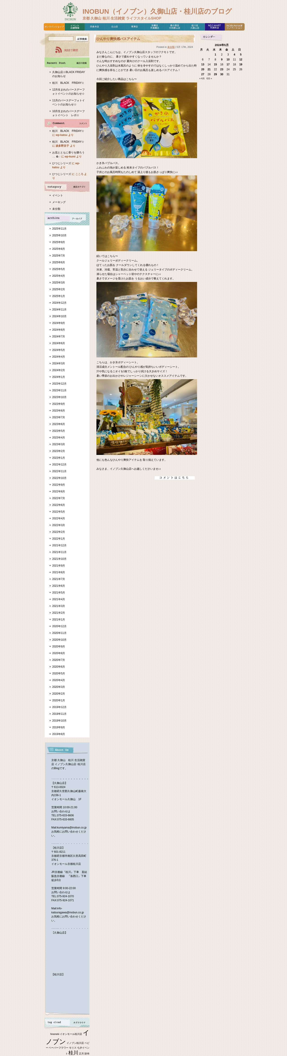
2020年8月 (58, 653)
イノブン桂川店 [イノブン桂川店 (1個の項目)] (75, 1043)
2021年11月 (59, 552)
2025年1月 (58, 296)
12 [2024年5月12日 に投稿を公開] (240, 59)
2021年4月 (58, 599)
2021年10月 (59, 558)
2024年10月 (59, 316)
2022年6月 (58, 505)
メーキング (59, 202)
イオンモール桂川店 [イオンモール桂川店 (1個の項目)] (71, 1034)
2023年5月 (58, 430)
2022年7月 (58, 498)
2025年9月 (58, 242)
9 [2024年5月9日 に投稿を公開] (222, 59)
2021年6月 (58, 585)
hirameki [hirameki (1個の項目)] (54, 1034)
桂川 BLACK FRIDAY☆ (68, 82)
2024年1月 (58, 377)
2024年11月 (59, 309)
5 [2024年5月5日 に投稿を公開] (241, 54)
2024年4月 (58, 356)
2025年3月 (58, 282)
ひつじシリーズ (61, 163)
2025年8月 (58, 248)
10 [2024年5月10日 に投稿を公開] (228, 59)
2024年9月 (58, 323)
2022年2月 (58, 532)
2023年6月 (58, 424)
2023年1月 (58, 457)
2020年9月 (58, 646)
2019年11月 (59, 713)
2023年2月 (58, 451)
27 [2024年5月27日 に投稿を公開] (202, 74)
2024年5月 (58, 350)
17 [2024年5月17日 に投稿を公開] (228, 64)
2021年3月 (58, 606)
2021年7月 (58, 579)
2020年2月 (58, 693)
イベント (57, 195)
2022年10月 (59, 478)
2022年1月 (58, 538)
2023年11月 (59, 390)
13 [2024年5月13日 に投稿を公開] (202, 64)
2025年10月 (59, 235)
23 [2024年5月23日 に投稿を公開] (221, 69)
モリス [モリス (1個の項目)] (72, 1047)
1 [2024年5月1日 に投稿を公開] (215, 54)
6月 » (209, 78)
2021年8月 (58, 572)
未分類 (56, 208)
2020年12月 (59, 626)
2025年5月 (58, 269)
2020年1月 (58, 700)
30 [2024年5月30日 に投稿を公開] (221, 74)
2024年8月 (58, 329)
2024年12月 (59, 302)
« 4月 (202, 78)
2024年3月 (58, 363)
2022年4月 (58, 518)
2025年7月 (58, 255)
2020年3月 (58, 687)
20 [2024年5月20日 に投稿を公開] (202, 69)
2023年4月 (58, 437)
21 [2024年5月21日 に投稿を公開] (209, 69)
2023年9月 (58, 403)
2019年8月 (58, 734)
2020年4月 (58, 680)
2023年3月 (58, 444)
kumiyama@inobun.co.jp (72, 827)
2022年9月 (58, 484)
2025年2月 (58, 289)
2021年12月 (59, 545)
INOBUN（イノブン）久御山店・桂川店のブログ (157, 11)
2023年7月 (58, 417)
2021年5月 (58, 592)
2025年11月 (59, 228)
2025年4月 (58, 275)
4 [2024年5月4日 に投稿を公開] (234, 54)
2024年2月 (58, 370)
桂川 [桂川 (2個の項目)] (73, 1053)
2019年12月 (59, 707)
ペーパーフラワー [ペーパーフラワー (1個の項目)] (58, 1047)
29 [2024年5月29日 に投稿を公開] (215, 74)
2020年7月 (58, 660)
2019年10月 (59, 720)
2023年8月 (58, 410)
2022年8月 (58, 491)
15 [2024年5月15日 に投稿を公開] (215, 64)
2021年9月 (58, 565)
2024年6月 (58, 343)
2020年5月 (58, 673)
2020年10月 (59, 639)
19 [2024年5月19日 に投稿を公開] (240, 64)
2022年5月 (58, 511)
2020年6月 (58, 666)
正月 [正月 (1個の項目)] (81, 1053)
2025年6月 (58, 262)
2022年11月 (59, 471)
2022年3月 (58, 525)
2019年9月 (58, 727)
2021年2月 (58, 612)
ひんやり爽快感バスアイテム (118, 39)
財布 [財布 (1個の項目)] (87, 1053)
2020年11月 (59, 633)
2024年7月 (58, 336)
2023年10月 (59, 397)
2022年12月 (59, 464)
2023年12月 (59, 383)
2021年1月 (58, 619)
